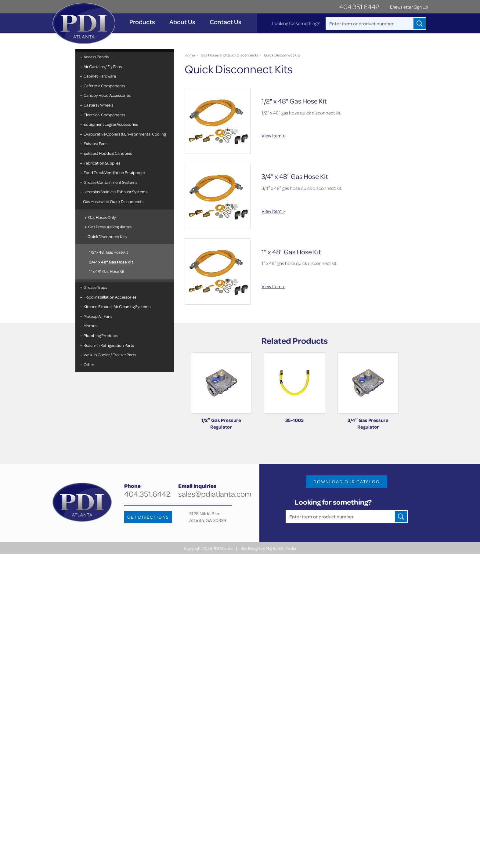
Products (142, 21)
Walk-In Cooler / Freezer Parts (110, 354)
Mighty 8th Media (281, 548)
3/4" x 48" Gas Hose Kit (111, 262)
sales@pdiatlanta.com (214, 493)
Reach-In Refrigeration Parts (109, 345)
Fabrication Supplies (102, 163)
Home (190, 55)
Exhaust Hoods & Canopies (108, 153)
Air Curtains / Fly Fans (103, 66)
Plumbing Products (101, 335)
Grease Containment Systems (110, 182)
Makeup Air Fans (98, 316)
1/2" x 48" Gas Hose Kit (108, 252)
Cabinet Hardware (100, 76)
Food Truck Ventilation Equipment (114, 172)
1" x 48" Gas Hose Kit (107, 271)
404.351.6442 (359, 6)
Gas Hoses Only (102, 217)
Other (89, 364)
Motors (90, 325)
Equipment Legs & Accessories (111, 124)
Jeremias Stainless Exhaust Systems (115, 191)
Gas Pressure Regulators (110, 227)
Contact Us (225, 21)
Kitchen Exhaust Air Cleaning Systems (117, 306)
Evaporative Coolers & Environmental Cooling (125, 134)
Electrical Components (104, 115)
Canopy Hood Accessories (107, 95)
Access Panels (96, 57)
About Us (182, 21)
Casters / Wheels (98, 105)
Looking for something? (295, 23)
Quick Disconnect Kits (107, 236)
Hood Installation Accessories (110, 297)
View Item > (273, 135)
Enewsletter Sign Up (409, 7)
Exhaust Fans (95, 143)
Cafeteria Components (104, 86)
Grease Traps (95, 287)
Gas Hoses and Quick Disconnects (113, 201)
